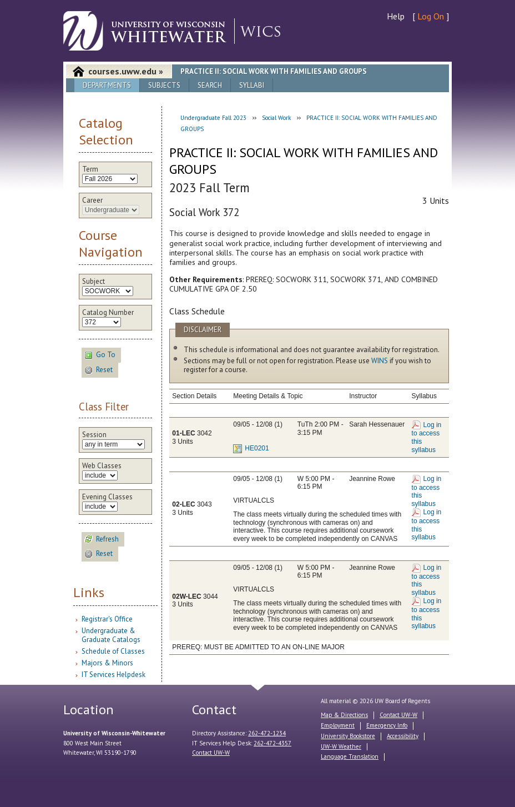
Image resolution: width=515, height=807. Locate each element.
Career (92, 200)
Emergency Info (386, 725)
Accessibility (402, 736)
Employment (338, 725)
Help (396, 16)
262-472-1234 (267, 733)
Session (94, 434)
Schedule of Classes (113, 651)
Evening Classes (107, 497)
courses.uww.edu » (125, 71)
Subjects (164, 85)
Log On (430, 16)
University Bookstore (348, 736)
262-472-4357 (272, 743)
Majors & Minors (107, 663)
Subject (93, 281)
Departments (107, 85)
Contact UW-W (211, 752)
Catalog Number (108, 312)
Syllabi (251, 85)
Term (90, 169)
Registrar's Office (107, 619)
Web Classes (102, 466)
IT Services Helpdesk (113, 674)
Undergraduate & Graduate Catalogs (111, 635)
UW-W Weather (341, 746)
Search (210, 85)
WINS (379, 360)
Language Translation (349, 756)
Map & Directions (344, 715)
